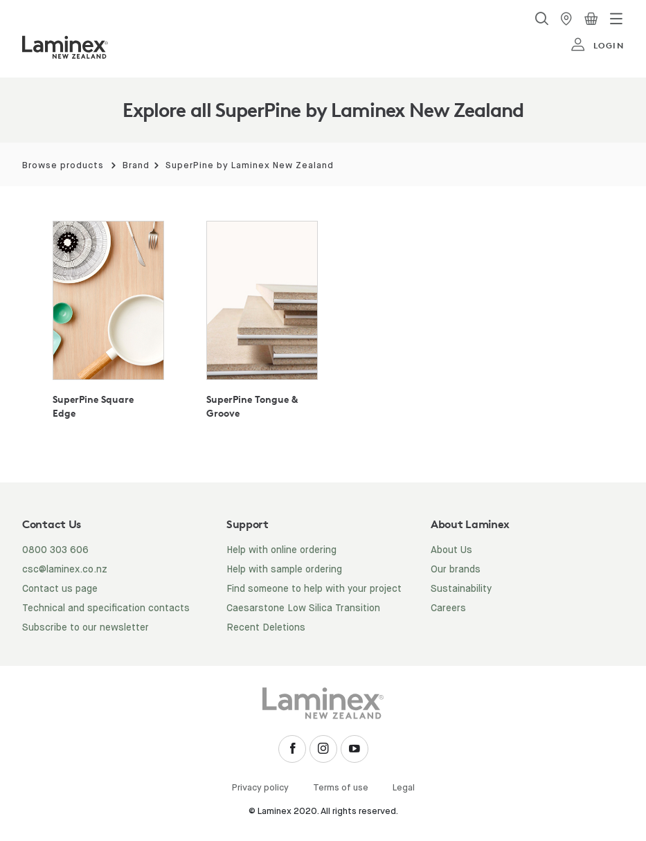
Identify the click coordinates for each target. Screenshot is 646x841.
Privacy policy (260, 788)
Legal (404, 788)
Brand (136, 165)
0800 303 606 (55, 550)
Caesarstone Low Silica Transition (303, 608)
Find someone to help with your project (314, 589)
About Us (451, 550)
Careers (448, 608)
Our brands (456, 570)
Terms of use (340, 788)
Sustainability (461, 589)
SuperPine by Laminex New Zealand (249, 165)
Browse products (63, 165)
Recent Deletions (265, 628)
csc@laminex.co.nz (64, 570)
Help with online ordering (281, 550)
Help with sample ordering (284, 570)
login (597, 45)
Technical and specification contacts (106, 608)
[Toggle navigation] (616, 18)
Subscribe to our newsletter (85, 628)
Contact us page (60, 589)
